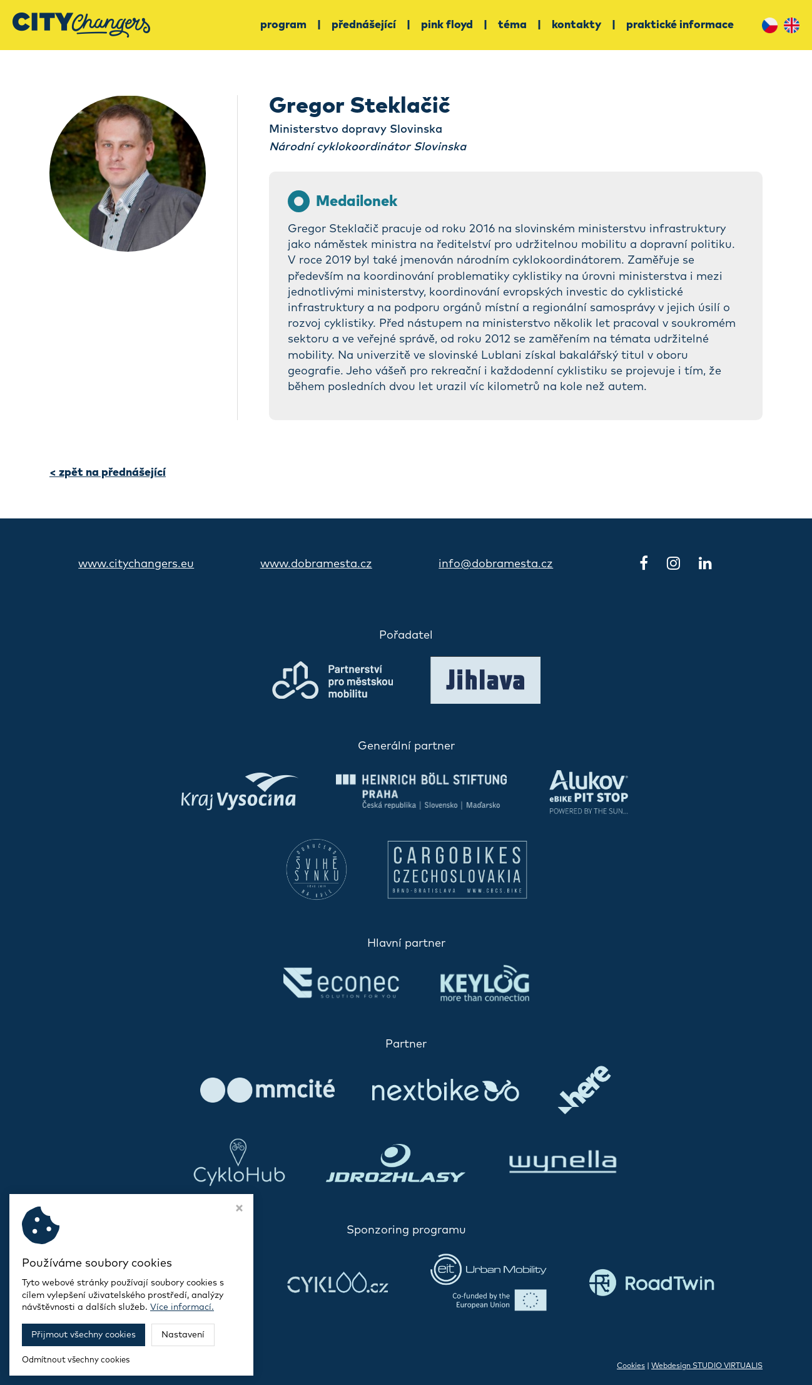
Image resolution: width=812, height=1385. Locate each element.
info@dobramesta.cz (496, 564)
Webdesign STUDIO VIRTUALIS (707, 1366)
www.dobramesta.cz (316, 564)
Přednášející (364, 25)
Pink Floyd (447, 25)
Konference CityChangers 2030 (174, 1366)
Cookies (631, 1366)
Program (283, 25)
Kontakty (576, 25)
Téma (512, 25)
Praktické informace (680, 25)
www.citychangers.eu (136, 564)
